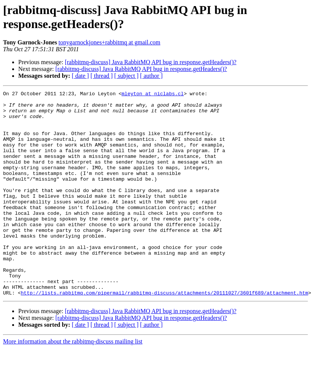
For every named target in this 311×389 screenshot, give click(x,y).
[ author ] (151, 75)
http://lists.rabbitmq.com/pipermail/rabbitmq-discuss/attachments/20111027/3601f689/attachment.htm (164, 333)
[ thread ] (101, 75)
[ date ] (80, 75)
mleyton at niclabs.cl (153, 94)
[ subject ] (126, 75)
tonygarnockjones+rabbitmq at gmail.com (109, 42)
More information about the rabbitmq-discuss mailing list (72, 382)
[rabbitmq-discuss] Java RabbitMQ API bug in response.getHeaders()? (151, 62)
